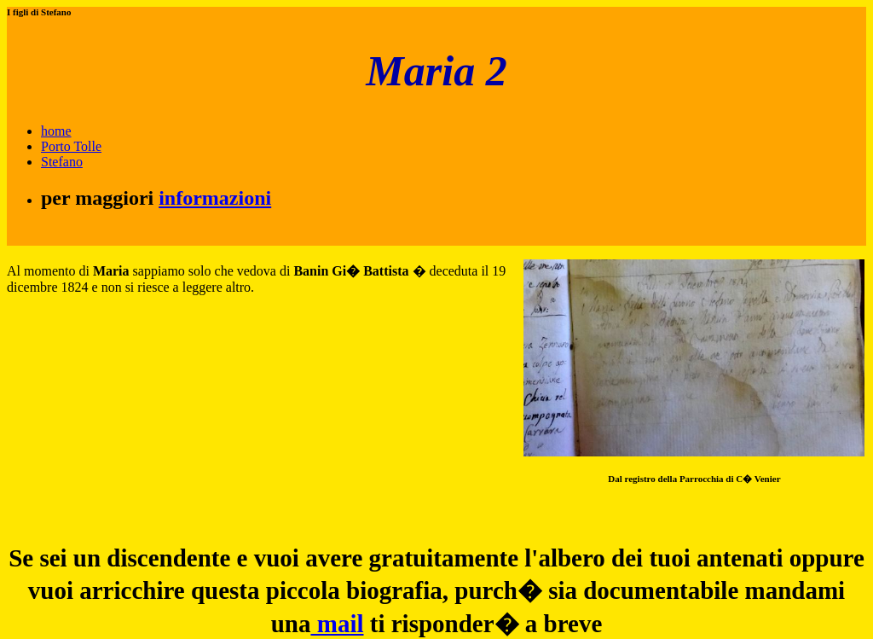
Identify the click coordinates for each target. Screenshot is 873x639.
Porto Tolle (71, 146)
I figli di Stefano (39, 12)
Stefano (62, 161)
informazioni (215, 198)
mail (336, 623)
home (56, 131)
